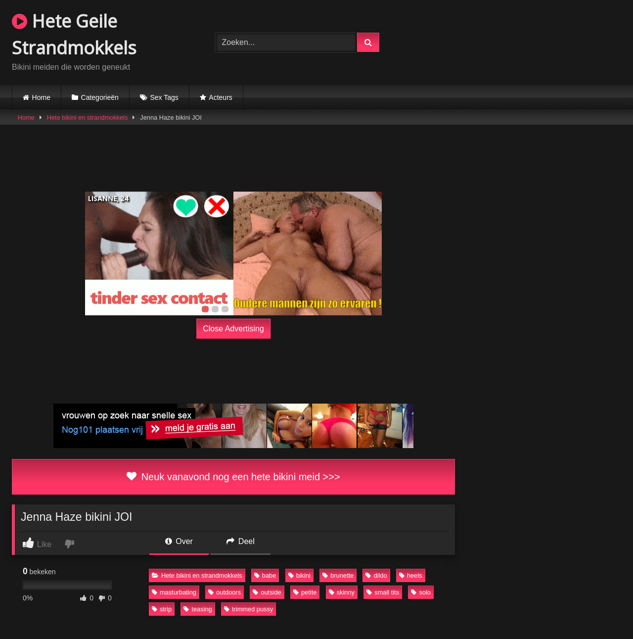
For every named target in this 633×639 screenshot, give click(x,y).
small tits (382, 592)
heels (410, 575)
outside (267, 592)
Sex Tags (164, 97)
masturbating (174, 592)
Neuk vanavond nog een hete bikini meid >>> (233, 476)
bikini (299, 575)
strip (162, 609)
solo (420, 592)
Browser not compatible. (519, 41)
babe (265, 575)
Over (179, 541)
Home (41, 97)
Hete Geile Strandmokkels (74, 34)
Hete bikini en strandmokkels (87, 117)
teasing (197, 609)
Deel (240, 541)
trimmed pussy (248, 609)
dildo (376, 575)
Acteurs (220, 97)
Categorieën (100, 97)
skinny (342, 592)
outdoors (224, 592)
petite (304, 592)
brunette (338, 575)
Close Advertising (233, 328)
